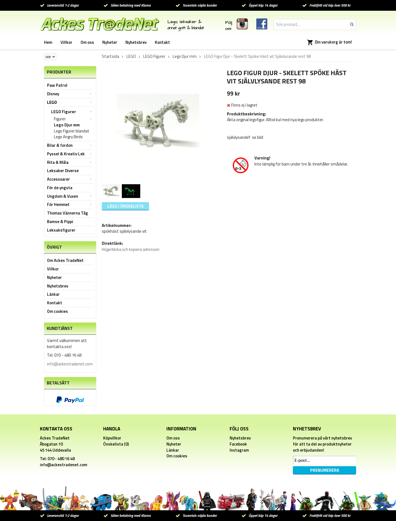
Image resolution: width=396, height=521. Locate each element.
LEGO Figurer (72, 111)
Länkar (53, 294)
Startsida (110, 56)
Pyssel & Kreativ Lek (70, 154)
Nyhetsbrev (136, 42)
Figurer (73, 119)
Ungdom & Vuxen (70, 196)
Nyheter (109, 42)
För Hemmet (70, 204)
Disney (70, 94)
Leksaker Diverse (63, 170)
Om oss (87, 42)
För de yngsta (59, 187)
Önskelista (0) (116, 444)
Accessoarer (70, 179)
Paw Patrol (57, 85)
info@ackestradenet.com (70, 364)
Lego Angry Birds (68, 137)
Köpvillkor (112, 438)
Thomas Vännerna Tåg (67, 213)
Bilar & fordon (70, 145)
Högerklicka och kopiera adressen (131, 249)
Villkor (66, 42)
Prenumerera (324, 470)
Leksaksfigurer (61, 230)
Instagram (239, 450)
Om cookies (57, 311)
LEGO (70, 102)
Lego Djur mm (67, 125)
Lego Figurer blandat (71, 131)
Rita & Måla (70, 162)
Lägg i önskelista (125, 206)
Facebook (238, 444)
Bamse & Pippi (60, 221)
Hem (48, 42)
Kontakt (162, 42)
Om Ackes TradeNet (65, 260)
